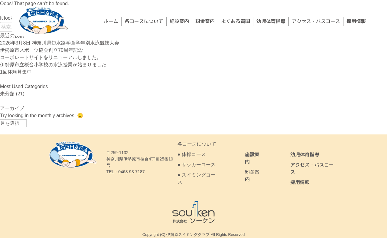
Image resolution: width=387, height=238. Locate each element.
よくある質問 (235, 21)
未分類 (7, 93)
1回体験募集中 (16, 71)
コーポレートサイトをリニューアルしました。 (51, 57)
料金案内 (205, 21)
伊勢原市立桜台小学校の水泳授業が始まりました (53, 64)
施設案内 (179, 21)
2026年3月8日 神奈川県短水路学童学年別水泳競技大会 (59, 42)
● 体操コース (191, 154)
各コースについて (144, 21)
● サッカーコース (196, 164)
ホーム (111, 21)
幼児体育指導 (270, 21)
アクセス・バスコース (316, 21)
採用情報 (356, 21)
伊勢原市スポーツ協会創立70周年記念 (41, 50)
